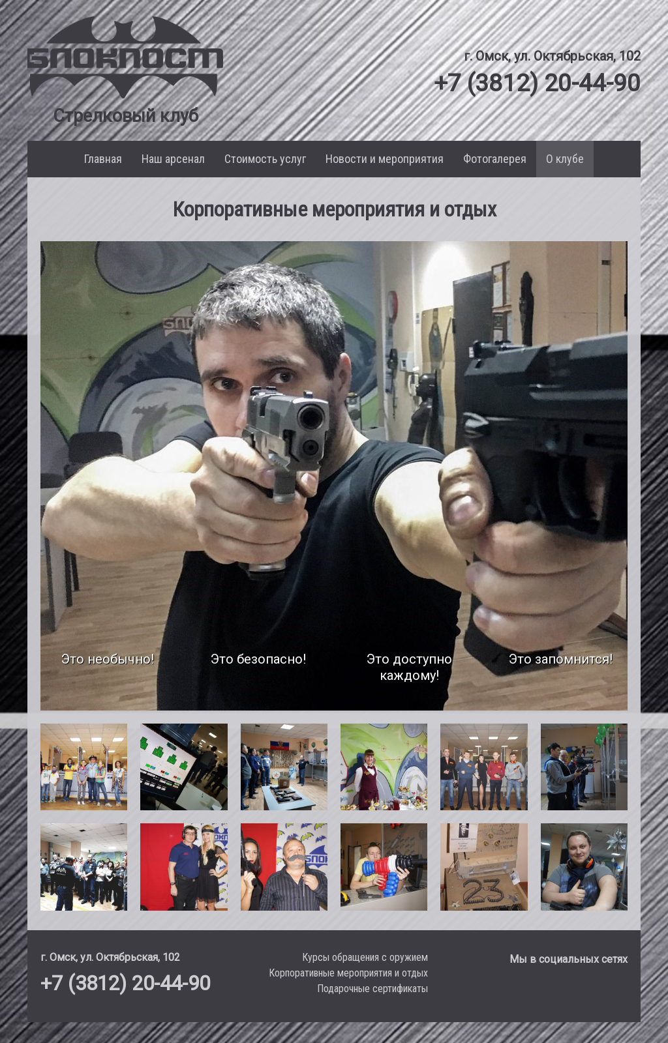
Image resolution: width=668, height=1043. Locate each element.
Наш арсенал (173, 159)
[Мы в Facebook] (588, 992)
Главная (103, 159)
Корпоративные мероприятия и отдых (348, 973)
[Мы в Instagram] (616, 992)
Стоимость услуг (265, 159)
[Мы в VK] (554, 992)
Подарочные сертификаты (372, 988)
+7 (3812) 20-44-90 (531, 82)
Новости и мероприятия (385, 159)
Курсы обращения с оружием (365, 957)
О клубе (565, 159)
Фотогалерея (494, 159)
